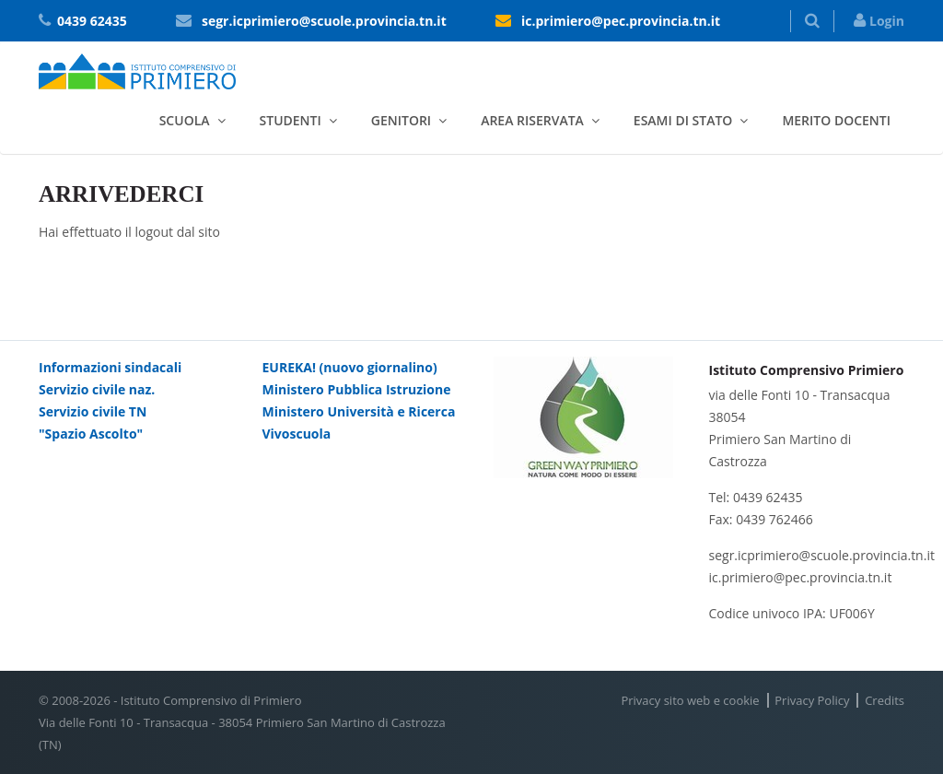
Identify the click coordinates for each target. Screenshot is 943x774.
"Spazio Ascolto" (91, 433)
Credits (884, 700)
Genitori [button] (401, 120)
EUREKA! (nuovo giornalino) (349, 367)
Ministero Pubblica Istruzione (356, 389)
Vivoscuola (297, 433)
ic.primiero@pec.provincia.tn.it (620, 20)
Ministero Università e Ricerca (359, 411)
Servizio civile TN (92, 411)
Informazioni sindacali (110, 367)
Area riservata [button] (532, 120)
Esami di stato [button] (683, 120)
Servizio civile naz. (97, 389)
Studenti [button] (290, 120)
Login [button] (879, 20)
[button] (812, 21)
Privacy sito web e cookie (690, 700)
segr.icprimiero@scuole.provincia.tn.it (324, 20)
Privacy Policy (811, 700)
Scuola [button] (184, 120)
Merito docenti (836, 120)
